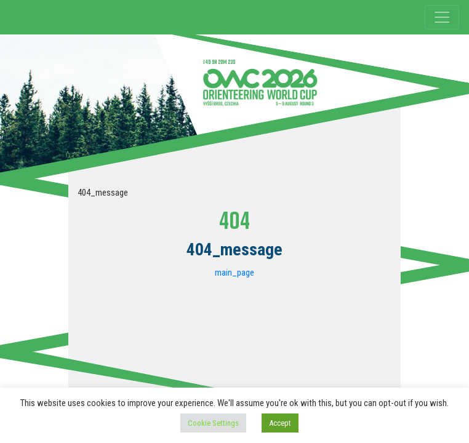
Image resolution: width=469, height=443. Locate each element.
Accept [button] (280, 423)
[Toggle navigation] (442, 17)
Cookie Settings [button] (213, 423)
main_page (234, 272)
